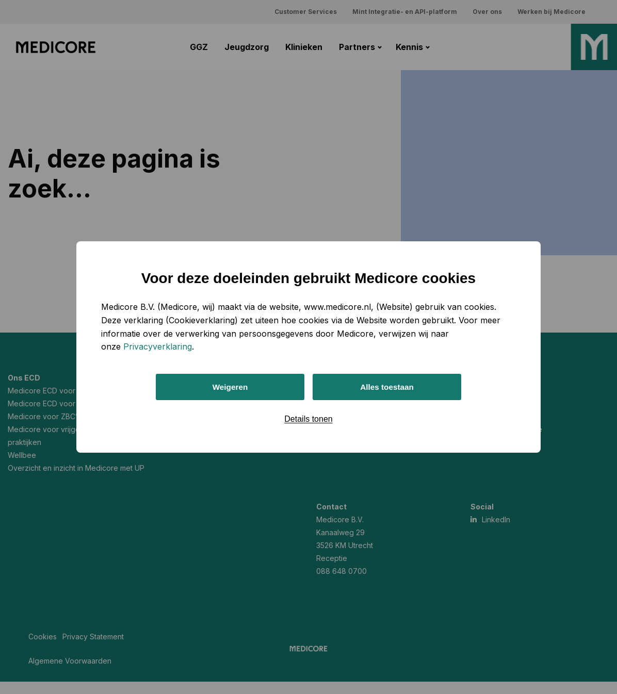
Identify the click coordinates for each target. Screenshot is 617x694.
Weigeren (230, 387)
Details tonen (308, 420)
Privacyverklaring (157, 345)
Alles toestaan (387, 387)
